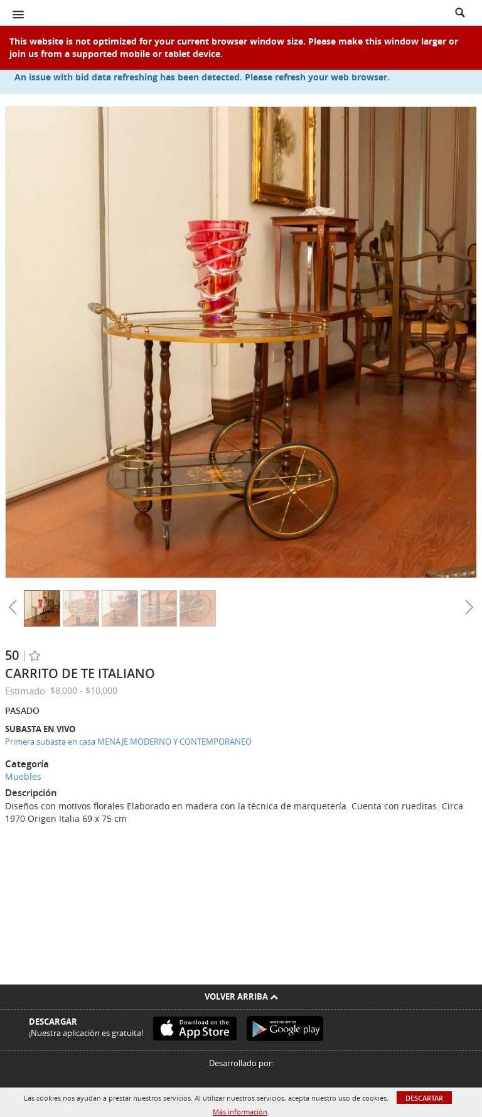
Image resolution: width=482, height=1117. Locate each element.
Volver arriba (241, 996)
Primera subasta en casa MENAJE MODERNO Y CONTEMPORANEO (128, 741)
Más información (240, 1111)
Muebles (23, 776)
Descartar (424, 1098)
